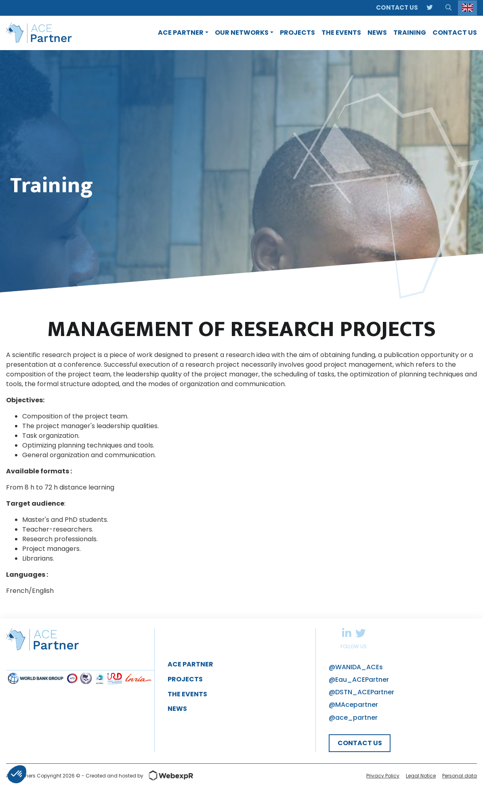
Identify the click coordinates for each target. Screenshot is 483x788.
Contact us (397, 7)
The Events (187, 694)
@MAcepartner (353, 704)
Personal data (459, 775)
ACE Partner (190, 664)
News (177, 708)
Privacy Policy (382, 775)
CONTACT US (360, 743)
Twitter (360, 633)
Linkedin (346, 633)
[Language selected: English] (467, 7)
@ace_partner (353, 717)
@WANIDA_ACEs (356, 667)
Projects (185, 679)
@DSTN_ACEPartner (361, 692)
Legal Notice (421, 775)
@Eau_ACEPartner (359, 679)
